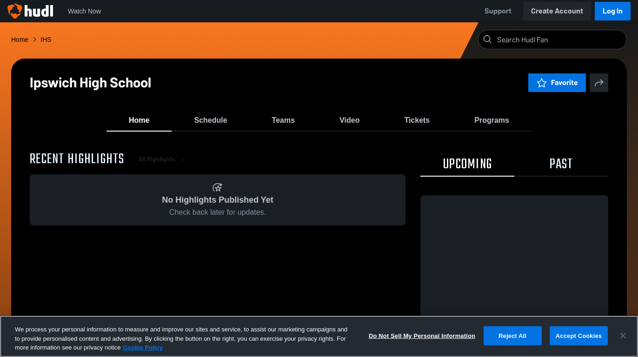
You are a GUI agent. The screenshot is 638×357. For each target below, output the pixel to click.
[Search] (560, 39)
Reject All (512, 335)
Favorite (557, 82)
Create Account (557, 11)
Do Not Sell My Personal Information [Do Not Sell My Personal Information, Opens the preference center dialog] (422, 335)
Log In (613, 11)
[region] (319, 336)
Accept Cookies (579, 335)
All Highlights (163, 167)
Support (498, 11)
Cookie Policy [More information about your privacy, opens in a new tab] (143, 347)
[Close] (623, 335)
